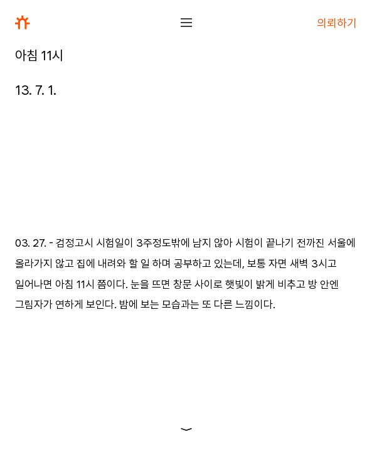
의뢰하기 (337, 23)
